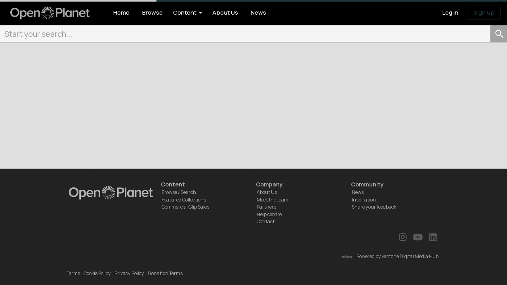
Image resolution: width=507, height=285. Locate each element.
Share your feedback (374, 206)
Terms (73, 273)
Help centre (269, 214)
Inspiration (364, 199)
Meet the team (272, 199)
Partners (266, 206)
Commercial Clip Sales (185, 206)
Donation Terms (165, 273)
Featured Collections (184, 199)
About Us (267, 192)
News (358, 192)
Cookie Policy (97, 273)
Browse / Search (179, 192)
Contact (265, 221)
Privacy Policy (129, 273)
